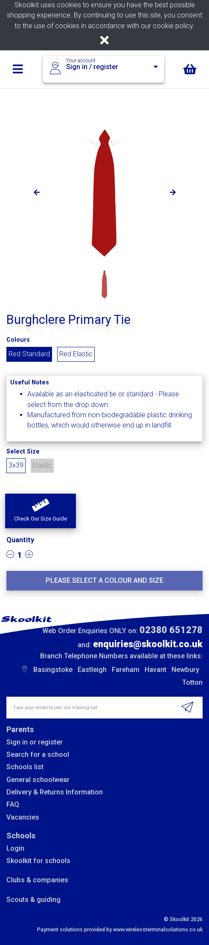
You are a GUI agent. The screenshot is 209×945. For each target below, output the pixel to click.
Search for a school (37, 754)
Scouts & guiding (33, 900)
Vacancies (22, 817)
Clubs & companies (37, 880)
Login (15, 848)
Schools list (25, 767)
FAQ (12, 804)
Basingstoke (53, 670)
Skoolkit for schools (38, 861)
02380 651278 (171, 630)
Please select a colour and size (104, 580)
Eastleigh (92, 670)
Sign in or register (34, 742)
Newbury (185, 670)
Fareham (125, 670)
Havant (155, 670)
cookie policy (173, 26)
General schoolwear (38, 780)
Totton (192, 682)
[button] (40, 511)
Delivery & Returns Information (54, 792)
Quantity (20, 540)
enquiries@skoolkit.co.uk (148, 644)
